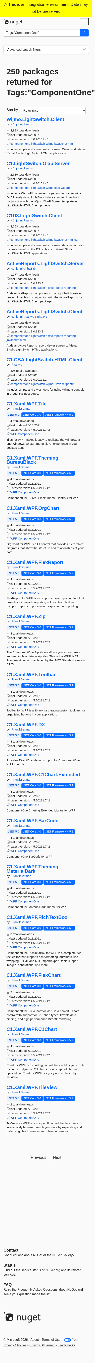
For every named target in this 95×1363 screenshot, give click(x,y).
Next (57, 1157)
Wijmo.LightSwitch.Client (35, 119)
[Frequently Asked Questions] (8, 1284)
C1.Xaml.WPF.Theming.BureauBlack (33, 460)
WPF (13, 434)
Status (10, 1265)
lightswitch (38, 143)
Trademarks (66, 1345)
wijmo (49, 143)
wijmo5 (50, 384)
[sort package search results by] (53, 110)
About (34, 1339)
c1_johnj (17, 124)
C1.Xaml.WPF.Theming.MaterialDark (33, 869)
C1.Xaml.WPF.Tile (27, 404)
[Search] (84, 32)
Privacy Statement (42, 1345)
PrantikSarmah (21, 408)
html (71, 143)
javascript (60, 143)
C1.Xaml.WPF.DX (26, 724)
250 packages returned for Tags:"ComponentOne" (46, 82)
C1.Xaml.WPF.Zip (26, 616)
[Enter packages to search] (42, 32)
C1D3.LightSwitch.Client (34, 215)
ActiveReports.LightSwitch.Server (45, 263)
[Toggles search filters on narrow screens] (84, 50)
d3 (76, 239)
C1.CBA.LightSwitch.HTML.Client (45, 360)
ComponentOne (28, 434)
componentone (20, 143)
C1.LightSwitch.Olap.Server (38, 163)
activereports (54, 287)
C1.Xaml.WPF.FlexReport (35, 562)
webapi (66, 187)
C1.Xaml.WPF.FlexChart (34, 975)
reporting (70, 287)
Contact (11, 1250)
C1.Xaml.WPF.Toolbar (31, 674)
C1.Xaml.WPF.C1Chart (32, 1029)
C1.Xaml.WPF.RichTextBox (37, 917)
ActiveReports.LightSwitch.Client (45, 311)
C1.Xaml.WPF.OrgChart (33, 508)
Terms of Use (51, 1339)
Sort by (12, 110)
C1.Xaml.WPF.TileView (32, 1087)
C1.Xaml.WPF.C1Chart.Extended (43, 774)
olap (57, 187)
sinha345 (29, 268)
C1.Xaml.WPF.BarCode (33, 820)
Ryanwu (28, 124)
